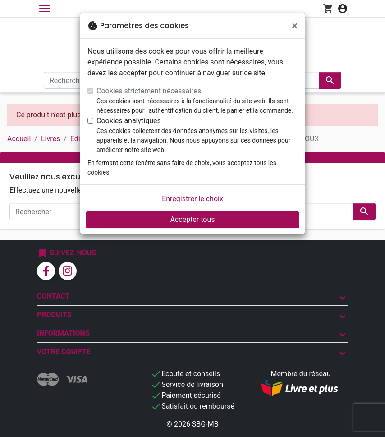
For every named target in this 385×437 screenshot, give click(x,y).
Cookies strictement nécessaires (148, 91)
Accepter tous (192, 219)
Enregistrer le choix (192, 198)
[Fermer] (294, 25)
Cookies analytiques (128, 120)
